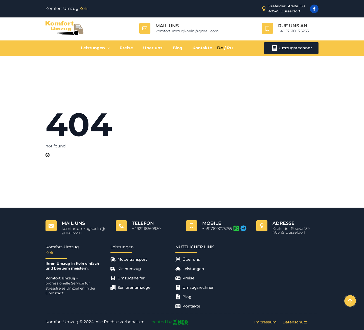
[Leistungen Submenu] (110, 48)
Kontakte (202, 48)
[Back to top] (350, 301)
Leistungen (93, 48)
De (220, 48)
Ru (230, 48)
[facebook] (314, 9)
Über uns (153, 48)
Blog (177, 48)
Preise (126, 48)
